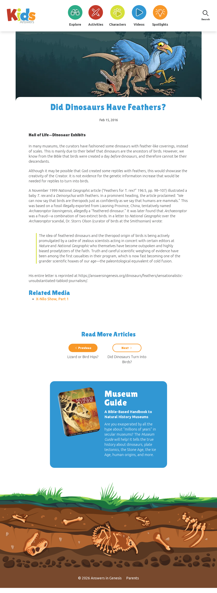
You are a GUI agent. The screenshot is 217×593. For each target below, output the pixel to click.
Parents (132, 583)
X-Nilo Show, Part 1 (52, 299)
